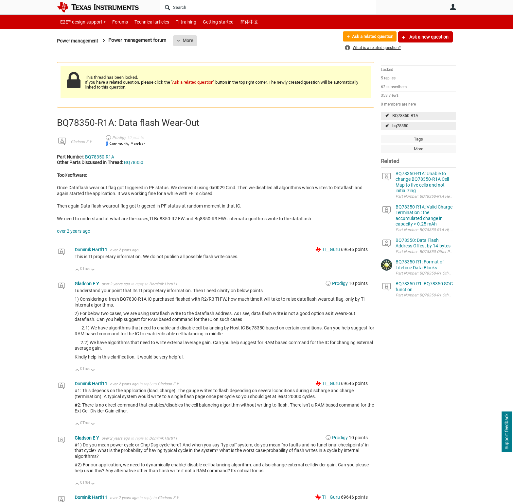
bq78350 (400, 125)
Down (93, 270)
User (453, 7)
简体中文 (235, 21)
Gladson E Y (81, 142)
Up (77, 270)
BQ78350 (133, 162)
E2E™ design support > (80, 21)
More (190, 40)
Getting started (207, 21)
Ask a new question (428, 37)
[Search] (268, 7)
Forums (115, 21)
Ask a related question (369, 37)
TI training (177, 21)
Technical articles (145, 21)
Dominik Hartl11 (91, 249)
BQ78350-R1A (405, 115)
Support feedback (506, 432)
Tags (418, 139)
